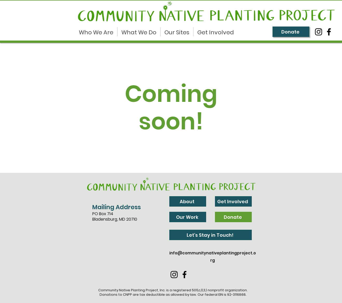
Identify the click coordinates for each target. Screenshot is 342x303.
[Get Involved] (233, 201)
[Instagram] (318, 32)
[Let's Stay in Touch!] (210, 235)
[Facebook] (329, 32)
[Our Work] (187, 217)
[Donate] (291, 32)
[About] (187, 201)
